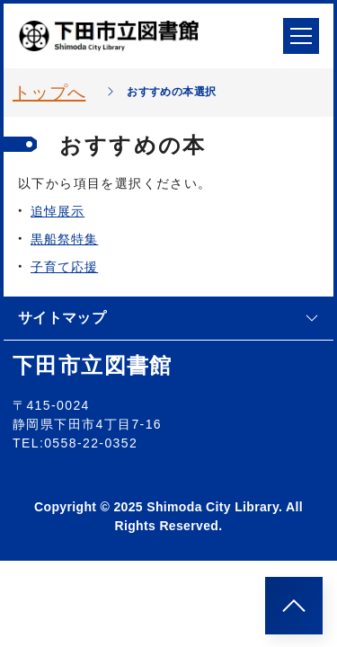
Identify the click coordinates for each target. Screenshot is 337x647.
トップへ (49, 92)
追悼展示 (57, 211)
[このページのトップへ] (294, 605)
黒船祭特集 (64, 239)
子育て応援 (64, 267)
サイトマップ (168, 317)
